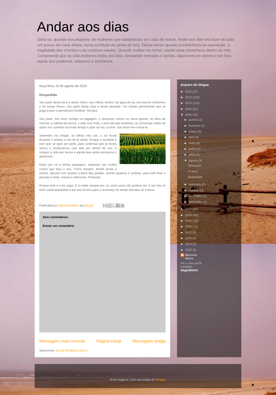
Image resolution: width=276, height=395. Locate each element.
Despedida (195, 177)
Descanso (194, 165)
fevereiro (195, 125)
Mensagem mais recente (62, 341)
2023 (189, 238)
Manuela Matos (191, 256)
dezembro (196, 201)
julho (192, 154)
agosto (194, 160)
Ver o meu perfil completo (190, 264)
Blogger (161, 379)
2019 (189, 220)
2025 (189, 250)
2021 (189, 232)
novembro (196, 196)
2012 (189, 91)
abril (192, 137)
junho (193, 149)
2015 (189, 109)
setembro (195, 184)
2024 (189, 244)
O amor (193, 171)
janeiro (194, 119)
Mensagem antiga (149, 341)
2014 (189, 103)
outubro (194, 190)
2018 (189, 215)
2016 (189, 114)
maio (192, 143)
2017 (189, 209)
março (193, 131)
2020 (189, 226)
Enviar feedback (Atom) (71, 350)
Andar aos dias (83, 26)
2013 (189, 97)
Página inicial (108, 341)
